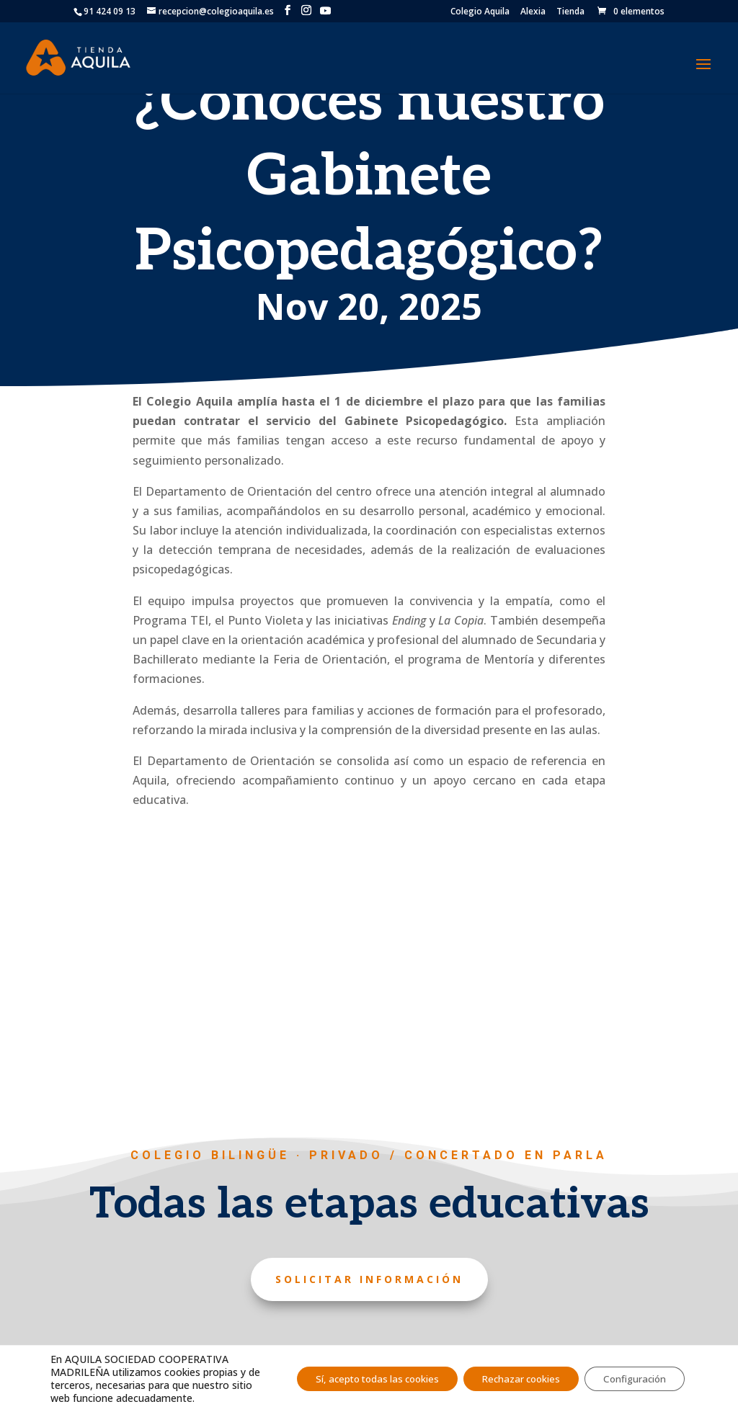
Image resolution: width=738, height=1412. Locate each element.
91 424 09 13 (109, 11)
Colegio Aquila (480, 12)
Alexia (533, 12)
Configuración (630, 1372)
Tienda (570, 12)
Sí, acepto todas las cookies (350, 1372)
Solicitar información (369, 1279)
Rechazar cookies (506, 1372)
